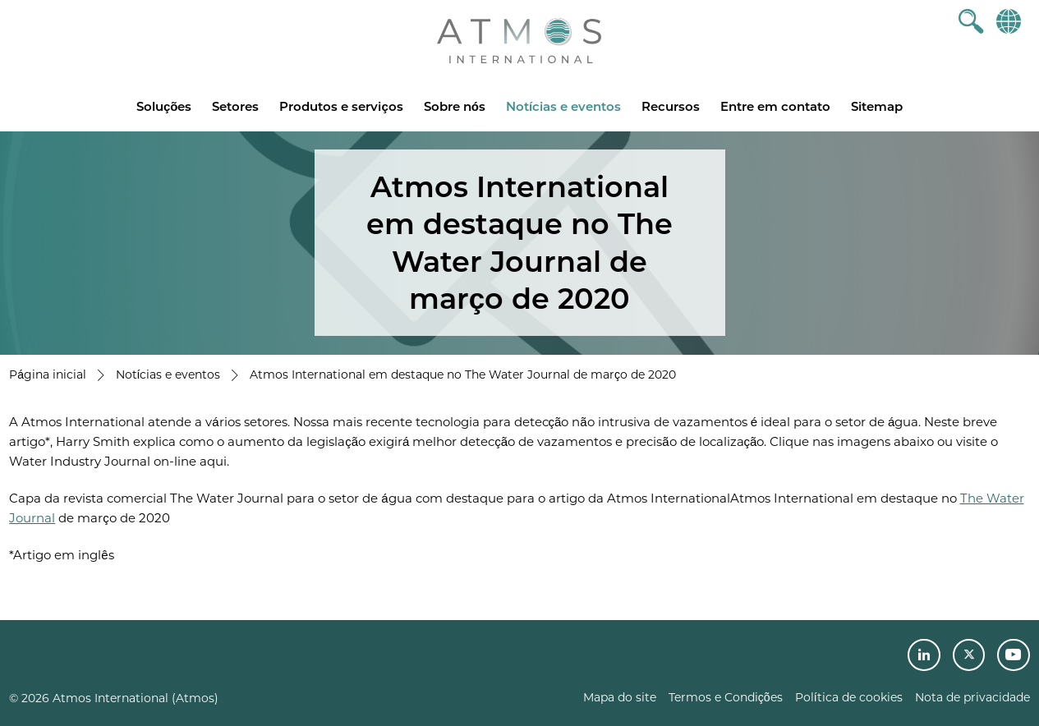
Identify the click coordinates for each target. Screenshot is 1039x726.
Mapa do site (619, 697)
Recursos (670, 106)
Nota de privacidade (972, 697)
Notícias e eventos (563, 106)
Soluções (164, 106)
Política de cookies (849, 697)
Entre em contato (775, 106)
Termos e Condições (726, 697)
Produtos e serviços (340, 106)
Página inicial (47, 374)
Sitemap (877, 106)
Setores (235, 106)
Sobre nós (454, 106)
